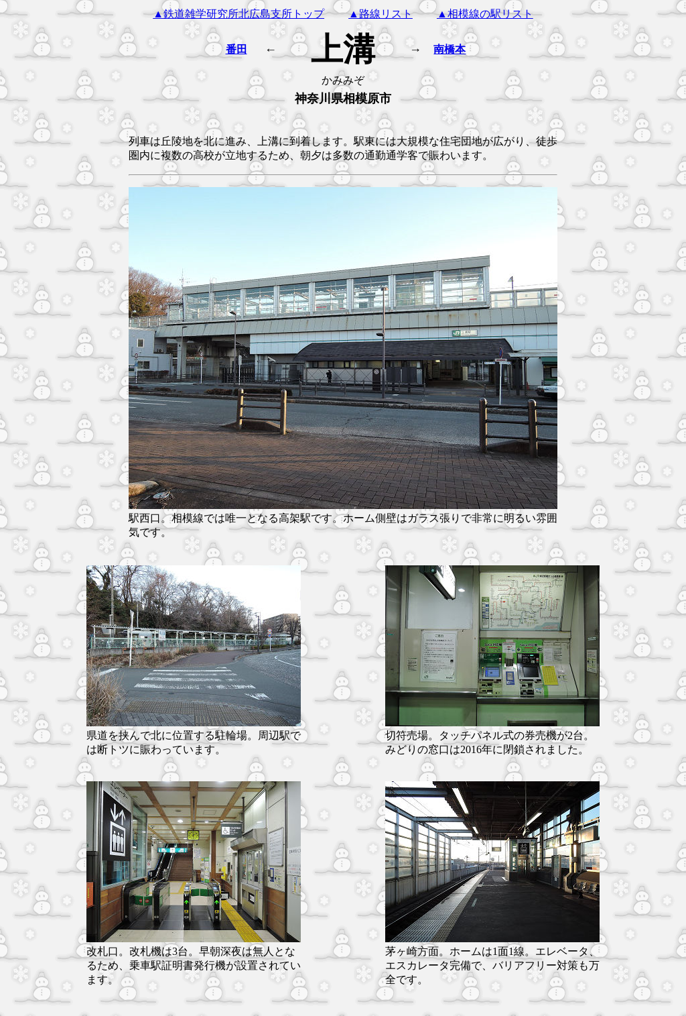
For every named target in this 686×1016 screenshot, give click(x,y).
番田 (236, 49)
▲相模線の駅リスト (485, 13)
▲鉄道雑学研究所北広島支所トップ (238, 13)
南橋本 (449, 49)
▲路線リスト (380, 13)
